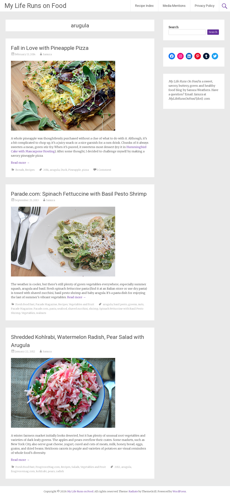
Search (173, 27)
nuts (141, 304)
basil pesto (120, 304)
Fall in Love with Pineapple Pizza (50, 48)
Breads (19, 169)
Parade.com (41, 308)
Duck (64, 169)
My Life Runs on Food (35, 6)
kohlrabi (41, 471)
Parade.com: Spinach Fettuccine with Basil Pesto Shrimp (79, 194)
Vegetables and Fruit (81, 304)
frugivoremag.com (23, 471)
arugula (55, 169)
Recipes (30, 169)
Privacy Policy (205, 6)
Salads (75, 467)
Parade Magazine (46, 304)
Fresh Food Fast (24, 304)
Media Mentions (174, 6)
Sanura (47, 54)
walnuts (41, 313)
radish (60, 471)
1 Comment (104, 169)
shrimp (93, 308)
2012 (117, 467)
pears (51, 471)
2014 (46, 169)
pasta (52, 308)
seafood (62, 308)
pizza (85, 169)
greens (132, 304)
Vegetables (28, 313)
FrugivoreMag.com (48, 467)
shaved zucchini (78, 308)
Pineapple (74, 169)
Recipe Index (144, 6)
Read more (20, 162)
